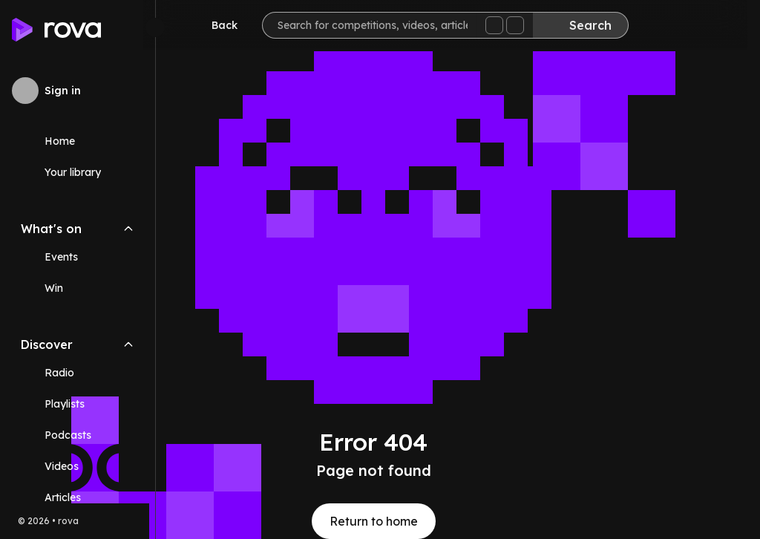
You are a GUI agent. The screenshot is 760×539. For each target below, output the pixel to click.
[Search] (593, 25)
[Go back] (227, 25)
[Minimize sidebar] (155, 27)
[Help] (718, 27)
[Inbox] (674, 27)
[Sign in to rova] (77, 90)
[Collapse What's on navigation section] (128, 229)
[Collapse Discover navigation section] (128, 344)
